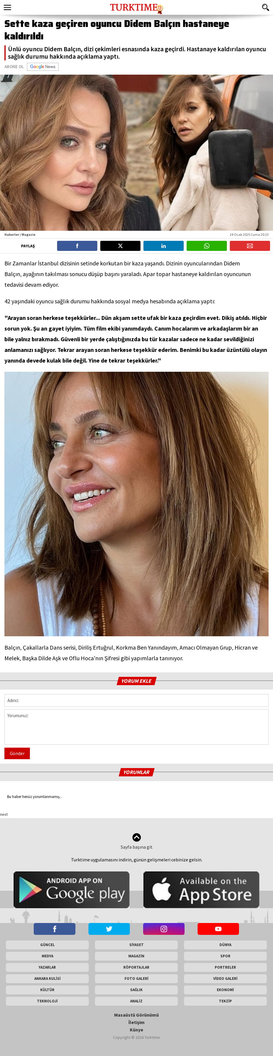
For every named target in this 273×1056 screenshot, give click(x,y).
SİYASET (136, 944)
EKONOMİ (225, 989)
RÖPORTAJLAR (136, 967)
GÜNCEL (47, 944)
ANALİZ (136, 1001)
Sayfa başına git (137, 841)
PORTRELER (225, 967)
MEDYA (47, 956)
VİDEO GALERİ (225, 978)
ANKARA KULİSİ (47, 978)
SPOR (225, 956)
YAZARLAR (47, 967)
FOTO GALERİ (136, 978)
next (4, 814)
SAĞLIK (136, 989)
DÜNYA (225, 944)
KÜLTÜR (47, 989)
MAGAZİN (136, 956)
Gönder (17, 753)
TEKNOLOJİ (47, 1001)
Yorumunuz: (136, 727)
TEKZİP (225, 1001)
